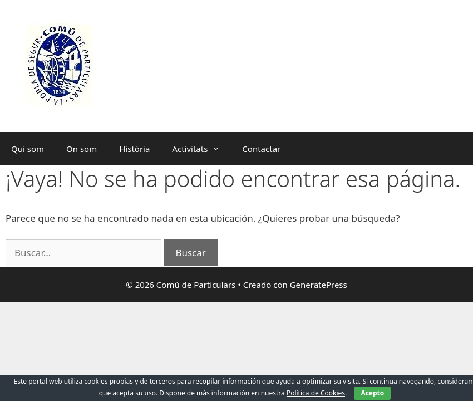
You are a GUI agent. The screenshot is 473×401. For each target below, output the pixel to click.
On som (81, 148)
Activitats (201, 148)
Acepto (372, 393)
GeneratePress (318, 284)
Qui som (27, 148)
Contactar (261, 148)
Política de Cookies (316, 393)
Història (134, 148)
